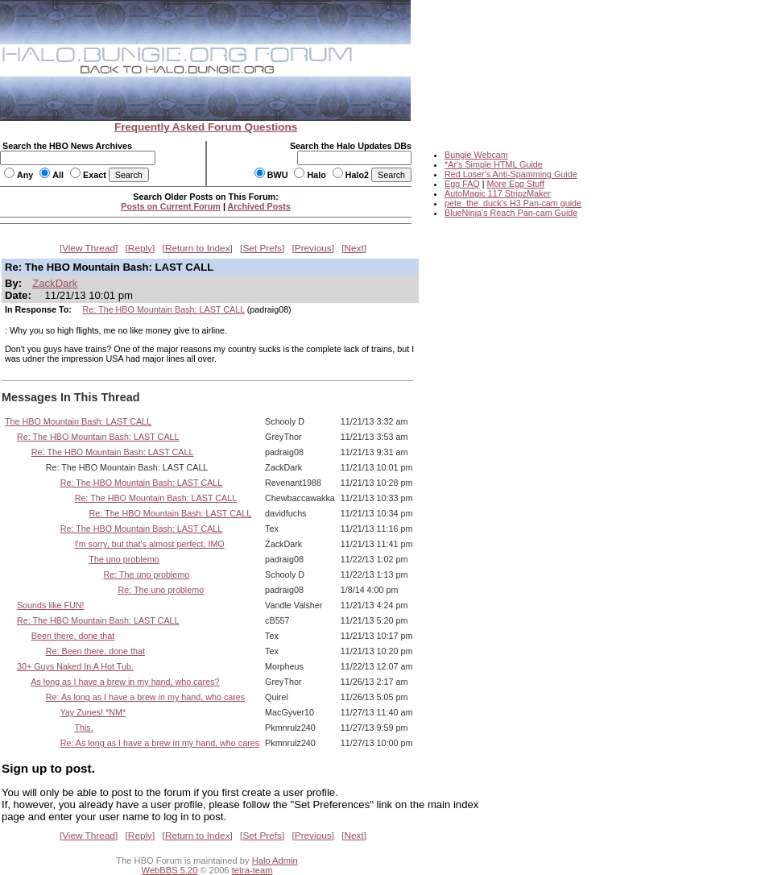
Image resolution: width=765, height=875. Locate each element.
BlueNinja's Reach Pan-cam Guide (511, 213)
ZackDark (54, 283)
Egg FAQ (462, 184)
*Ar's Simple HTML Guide (494, 164)
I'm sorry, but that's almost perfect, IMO (150, 544)
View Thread (88, 248)
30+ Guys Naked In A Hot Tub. (75, 666)
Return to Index (197, 248)
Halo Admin (275, 860)
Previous (313, 248)
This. (83, 727)
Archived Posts (259, 206)
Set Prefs (262, 248)
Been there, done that (72, 636)
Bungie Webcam (476, 155)
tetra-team (252, 870)
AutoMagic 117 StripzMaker (498, 193)
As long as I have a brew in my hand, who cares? (125, 681)
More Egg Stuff (515, 184)
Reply (140, 248)
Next (354, 248)
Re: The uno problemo (146, 574)
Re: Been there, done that (95, 651)
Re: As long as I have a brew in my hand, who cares (145, 697)
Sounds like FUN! (51, 605)
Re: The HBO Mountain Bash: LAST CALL (164, 309)
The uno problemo (124, 559)
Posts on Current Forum (171, 206)
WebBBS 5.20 (170, 870)
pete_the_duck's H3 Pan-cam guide (513, 203)
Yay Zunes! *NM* (93, 712)
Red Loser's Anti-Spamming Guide (511, 174)
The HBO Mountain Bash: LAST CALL (78, 421)
